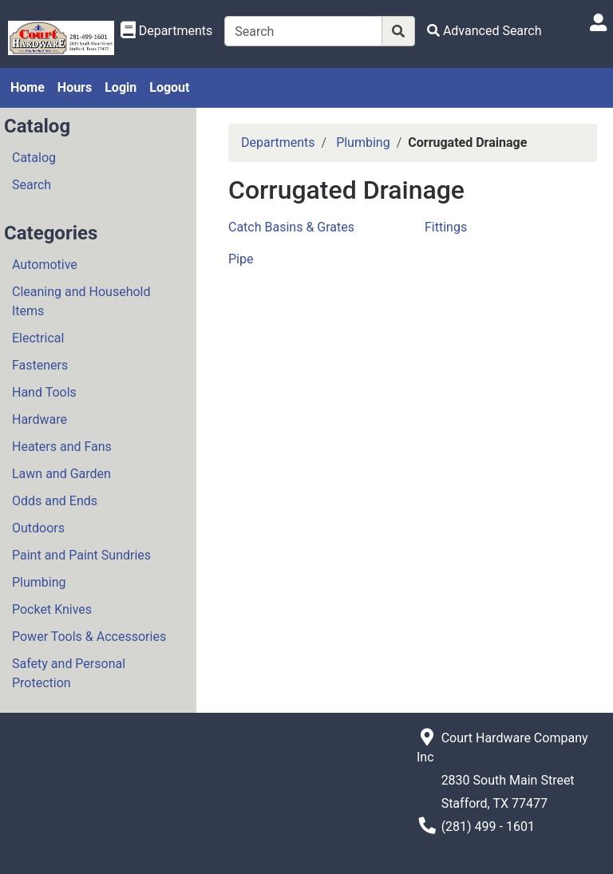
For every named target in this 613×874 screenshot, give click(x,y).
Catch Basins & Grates (291, 227)
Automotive (44, 264)
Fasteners (40, 365)
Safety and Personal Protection (68, 673)
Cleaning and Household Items (81, 301)
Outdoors (38, 528)
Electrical (38, 338)
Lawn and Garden (61, 473)
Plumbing (39, 582)
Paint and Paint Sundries (81, 555)
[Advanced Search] (484, 30)
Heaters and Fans (62, 446)
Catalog (34, 157)
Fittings (446, 227)
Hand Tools (44, 392)
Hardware (39, 419)
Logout (169, 87)
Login (120, 87)
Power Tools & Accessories (89, 636)
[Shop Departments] (167, 31)
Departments (278, 142)
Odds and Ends (54, 500)
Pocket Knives (52, 609)
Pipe (240, 259)
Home (27, 87)
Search (31, 184)
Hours (74, 87)
